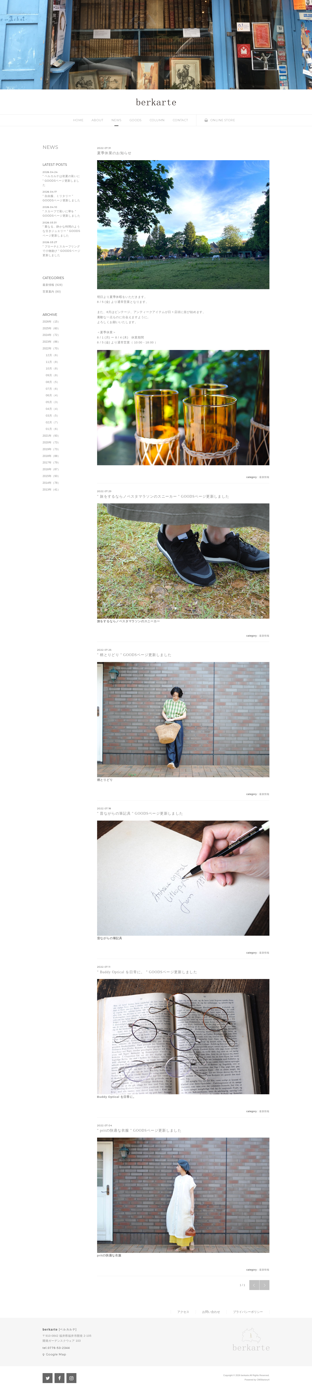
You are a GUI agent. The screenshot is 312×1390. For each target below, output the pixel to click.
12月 (49, 355)
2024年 (47, 334)
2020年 (47, 442)
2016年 (47, 469)
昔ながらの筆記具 (109, 938)
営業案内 (48, 291)
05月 (49, 402)
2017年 (47, 462)
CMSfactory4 (263, 1379)
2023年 (47, 341)
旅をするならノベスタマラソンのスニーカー (128, 621)
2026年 (47, 321)
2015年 (47, 476)
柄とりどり (105, 779)
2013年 (47, 489)
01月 (49, 428)
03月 (49, 415)
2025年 (47, 328)
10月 (49, 368)
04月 (49, 408)
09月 (49, 375)
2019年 (47, 449)
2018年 (47, 456)
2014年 (47, 482)
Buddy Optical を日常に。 (116, 1096)
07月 (49, 388)
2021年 (47, 435)
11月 (49, 361)
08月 (49, 382)
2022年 (47, 348)
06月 (49, 395)
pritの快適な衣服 (109, 1255)
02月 (49, 422)
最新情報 (264, 477)
